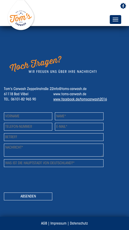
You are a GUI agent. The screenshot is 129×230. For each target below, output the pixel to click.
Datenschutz (79, 223)
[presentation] (43, 180)
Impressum (58, 223)
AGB (44, 223)
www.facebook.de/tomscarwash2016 (80, 99)
